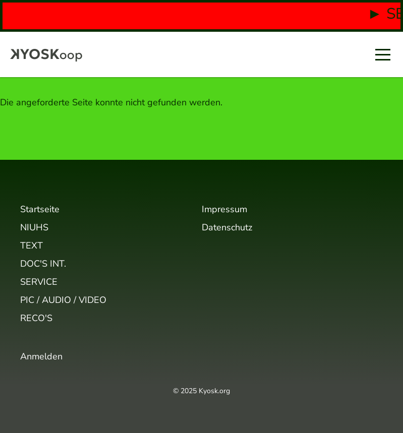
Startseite (40, 209)
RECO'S (36, 318)
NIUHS (34, 227)
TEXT (31, 245)
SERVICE (38, 282)
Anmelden (41, 356)
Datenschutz (227, 227)
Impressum (224, 209)
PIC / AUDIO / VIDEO (63, 300)
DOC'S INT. (43, 264)
